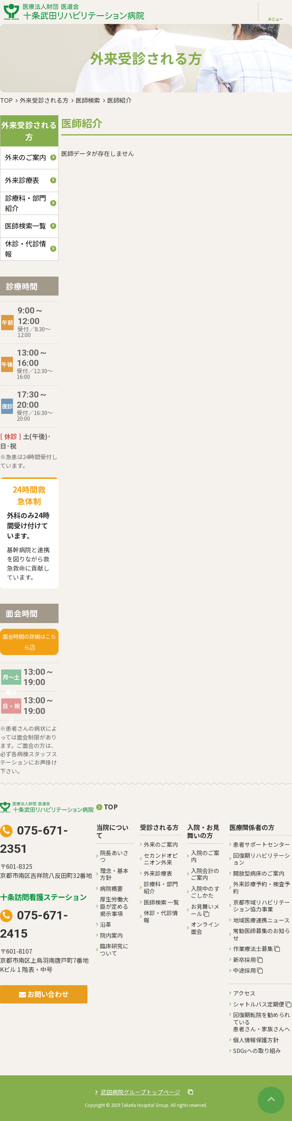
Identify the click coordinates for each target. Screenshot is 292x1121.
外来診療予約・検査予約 (261, 887)
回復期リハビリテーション (261, 859)
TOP (6, 100)
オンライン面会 (205, 927)
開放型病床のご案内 (258, 873)
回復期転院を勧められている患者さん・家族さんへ (261, 1022)
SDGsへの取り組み (257, 1050)
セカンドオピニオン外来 (161, 859)
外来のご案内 (25, 157)
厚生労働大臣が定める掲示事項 (114, 906)
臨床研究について (114, 949)
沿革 (105, 924)
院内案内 (111, 935)
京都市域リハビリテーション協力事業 (261, 905)
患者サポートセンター (261, 844)
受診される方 (159, 827)
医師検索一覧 (25, 226)
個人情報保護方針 (256, 1040)
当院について (112, 831)
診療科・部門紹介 (25, 203)
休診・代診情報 (25, 249)
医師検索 (88, 100)
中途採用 (248, 970)
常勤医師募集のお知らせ (261, 934)
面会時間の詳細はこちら (29, 642)
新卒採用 (248, 960)
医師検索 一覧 (161, 902)
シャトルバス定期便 (262, 1004)
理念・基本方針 (114, 874)
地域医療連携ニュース (261, 920)
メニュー (275, 19)
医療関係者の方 (252, 827)
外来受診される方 (44, 100)
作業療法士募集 (256, 948)
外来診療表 (22, 180)
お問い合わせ (43, 994)
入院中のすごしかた (205, 892)
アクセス (244, 993)
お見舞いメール (205, 909)
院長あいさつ (114, 856)
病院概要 (111, 888)
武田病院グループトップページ (147, 1092)
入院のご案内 (205, 856)
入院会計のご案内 (205, 874)
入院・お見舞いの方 (203, 831)
